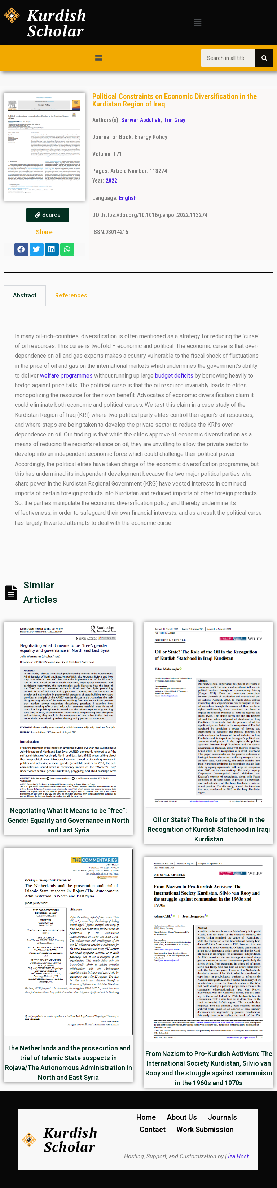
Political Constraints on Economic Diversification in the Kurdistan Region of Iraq (174, 100)
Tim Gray (174, 120)
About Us (182, 1117)
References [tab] (71, 295)
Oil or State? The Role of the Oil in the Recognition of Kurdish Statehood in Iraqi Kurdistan (209, 829)
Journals (222, 1117)
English (128, 198)
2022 (111, 180)
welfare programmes (66, 375)
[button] (198, 22)
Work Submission (205, 1129)
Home (146, 1117)
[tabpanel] (138, 431)
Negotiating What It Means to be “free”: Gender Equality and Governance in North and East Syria (68, 820)
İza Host (238, 1156)
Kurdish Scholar (56, 23)
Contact (153, 1129)
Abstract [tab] (24, 295)
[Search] (264, 58)
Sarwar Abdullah (141, 120)
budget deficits (174, 375)
